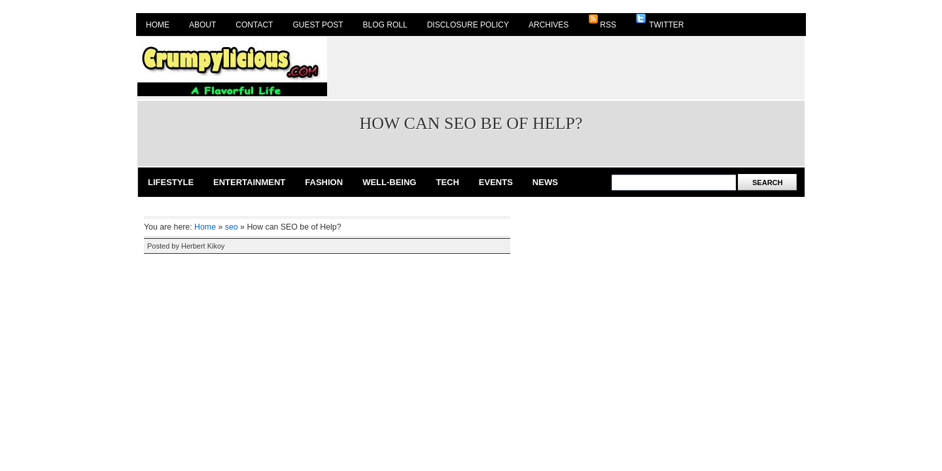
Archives (548, 24)
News (545, 182)
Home (157, 24)
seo (231, 227)
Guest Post (317, 24)
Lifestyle (171, 182)
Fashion (324, 182)
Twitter (660, 21)
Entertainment (249, 182)
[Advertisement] (566, 66)
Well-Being (389, 182)
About (202, 24)
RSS (602, 21)
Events (496, 182)
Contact (254, 24)
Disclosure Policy (468, 24)
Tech (447, 182)
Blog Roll (385, 24)
